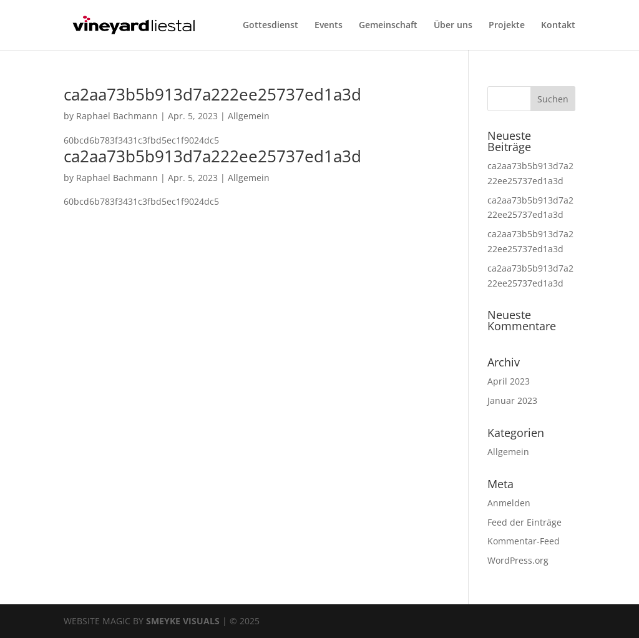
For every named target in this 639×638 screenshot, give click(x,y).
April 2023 (508, 381)
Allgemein (249, 116)
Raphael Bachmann (117, 116)
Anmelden (508, 503)
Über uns (453, 26)
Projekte (507, 26)
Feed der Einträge (524, 522)
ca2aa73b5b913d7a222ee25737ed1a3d (212, 94)
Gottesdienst (270, 26)
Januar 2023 (512, 400)
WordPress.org (518, 560)
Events (329, 26)
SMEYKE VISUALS (183, 621)
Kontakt (558, 26)
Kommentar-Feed (523, 541)
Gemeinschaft (388, 26)
